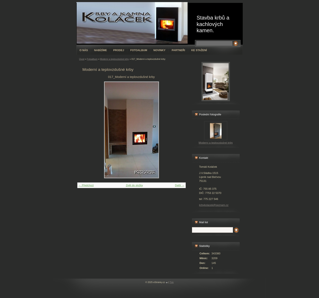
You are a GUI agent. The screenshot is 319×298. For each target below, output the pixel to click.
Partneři (178, 50)
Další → (179, 185)
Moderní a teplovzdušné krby (114, 59)
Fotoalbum (138, 50)
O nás (84, 50)
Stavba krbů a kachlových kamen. (213, 24)
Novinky (159, 50)
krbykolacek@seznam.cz (214, 205)
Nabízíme (100, 50)
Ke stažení (199, 50)
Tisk (172, 282)
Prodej (118, 50)
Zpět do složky (134, 185)
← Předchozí (86, 185)
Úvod (81, 59)
